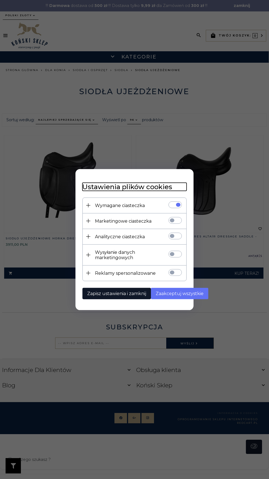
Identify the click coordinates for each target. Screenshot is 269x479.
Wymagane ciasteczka (108, 206)
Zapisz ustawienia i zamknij (104, 289)
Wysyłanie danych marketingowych (122, 253)
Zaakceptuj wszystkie (170, 289)
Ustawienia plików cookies (115, 188)
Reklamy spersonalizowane (113, 269)
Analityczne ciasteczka (108, 237)
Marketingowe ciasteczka (111, 222)
